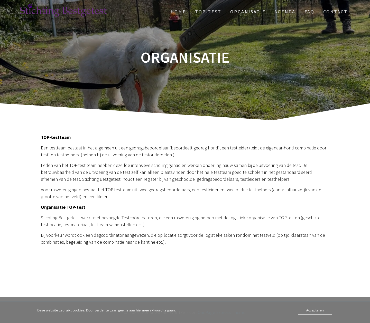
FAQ (309, 12)
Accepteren (315, 310)
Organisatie (248, 12)
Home (178, 12)
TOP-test (208, 12)
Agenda (284, 12)
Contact (335, 12)
